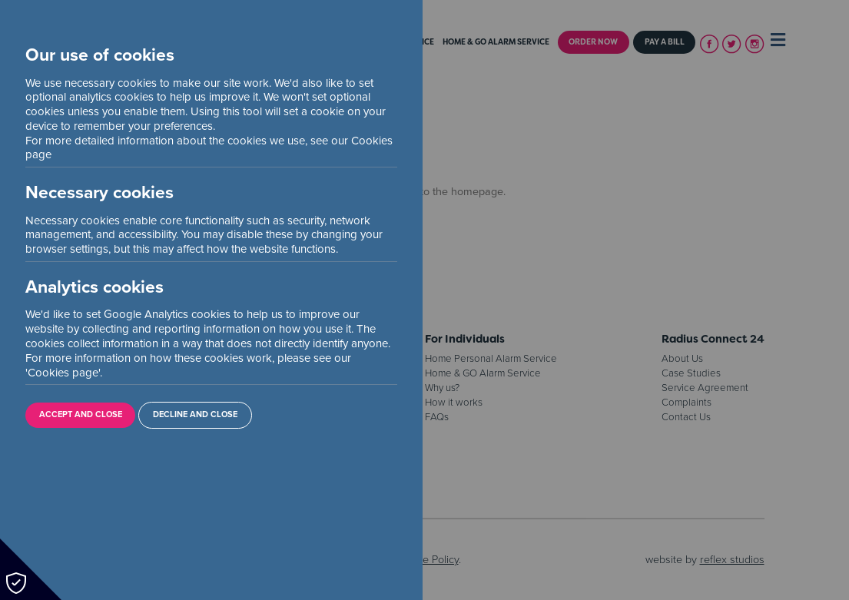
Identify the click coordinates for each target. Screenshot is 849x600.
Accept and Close (80, 414)
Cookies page (63, 373)
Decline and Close (195, 414)
